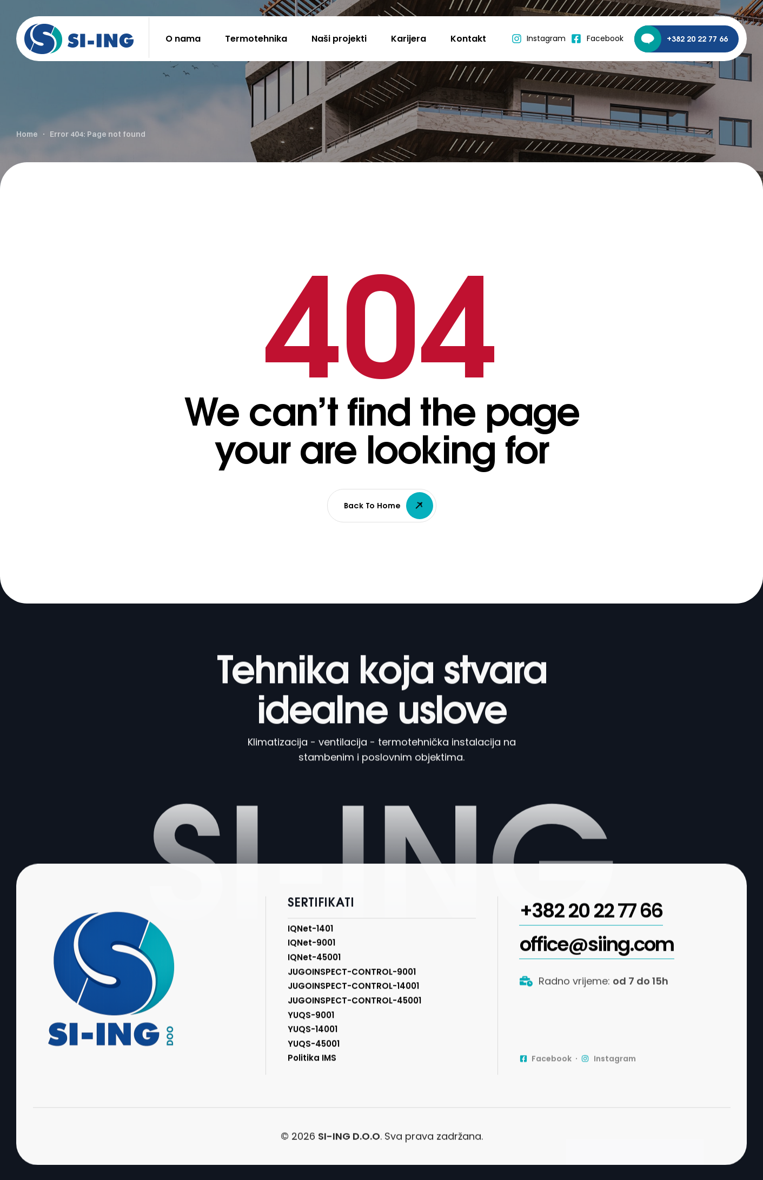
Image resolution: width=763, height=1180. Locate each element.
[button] (591, 950)
